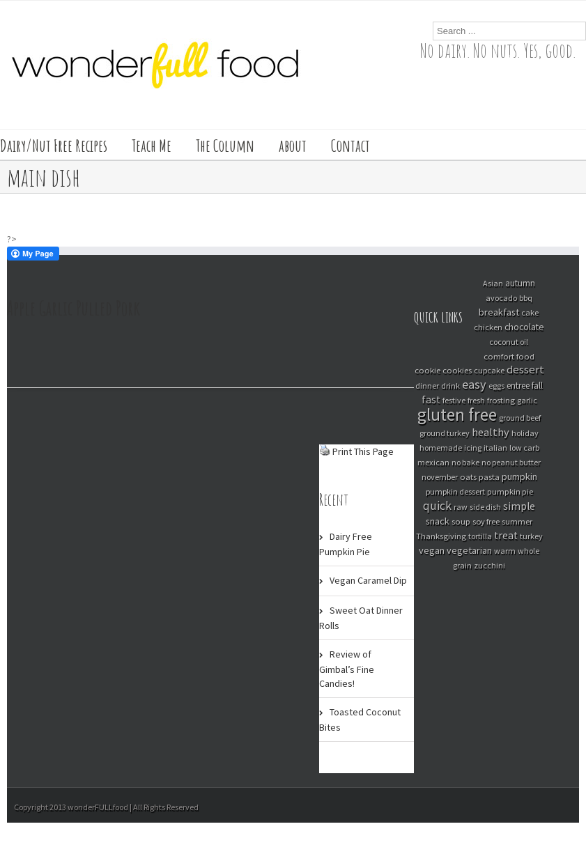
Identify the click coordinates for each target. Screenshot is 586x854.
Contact (350, 145)
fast (431, 399)
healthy (490, 432)
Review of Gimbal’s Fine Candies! (346, 669)
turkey (531, 536)
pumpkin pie (510, 491)
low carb (524, 447)
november (440, 477)
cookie (427, 369)
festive (453, 400)
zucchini (489, 565)
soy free (486, 521)
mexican (433, 462)
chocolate (524, 327)
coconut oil (508, 341)
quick (437, 505)
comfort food (509, 356)
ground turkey (444, 433)
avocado (501, 298)
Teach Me (151, 145)
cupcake (489, 370)
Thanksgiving (441, 536)
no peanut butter (511, 462)
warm (505, 550)
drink (450, 385)
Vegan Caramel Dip (368, 580)
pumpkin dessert (455, 491)
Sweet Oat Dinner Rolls (361, 618)
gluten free (457, 414)
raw (461, 507)
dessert (525, 369)
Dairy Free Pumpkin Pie (345, 544)
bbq (525, 298)
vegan (432, 550)
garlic (527, 400)
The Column (225, 145)
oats (468, 476)
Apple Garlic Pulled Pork (73, 308)
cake (530, 312)
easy (474, 384)
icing (472, 447)
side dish (485, 507)
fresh (476, 400)
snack (437, 521)
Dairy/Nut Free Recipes (53, 145)
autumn (520, 283)
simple (519, 506)
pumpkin (519, 476)
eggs (496, 385)
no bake (465, 462)
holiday (525, 433)
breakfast (499, 312)
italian (495, 447)
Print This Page (363, 451)
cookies (457, 369)
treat (506, 535)
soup (461, 521)
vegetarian (469, 550)
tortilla (480, 536)
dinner (427, 385)
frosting (501, 400)
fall (537, 385)
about (293, 145)
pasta (489, 476)
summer (517, 521)
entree (518, 385)
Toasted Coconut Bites (360, 719)
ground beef (520, 417)
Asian (493, 283)
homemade (440, 447)
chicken (488, 327)
